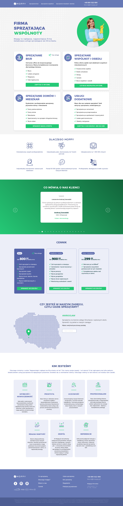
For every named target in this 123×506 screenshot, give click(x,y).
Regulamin (66, 483)
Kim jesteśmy (67, 480)
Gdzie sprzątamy (68, 476)
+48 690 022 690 (90, 3)
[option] (61, 207)
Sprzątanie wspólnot (47, 4)
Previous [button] (15, 210)
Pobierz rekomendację (61, 218)
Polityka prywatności (70, 486)
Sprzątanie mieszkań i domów (65, 4)
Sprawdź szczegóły (29, 288)
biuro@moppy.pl (90, 5)
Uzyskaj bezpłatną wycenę (91, 85)
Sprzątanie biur (34, 4)
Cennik (40, 486)
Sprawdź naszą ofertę (42, 126)
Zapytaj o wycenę (42, 84)
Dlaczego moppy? (44, 480)
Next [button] (108, 210)
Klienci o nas (42, 483)
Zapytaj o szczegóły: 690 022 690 (91, 126)
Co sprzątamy (43, 476)
